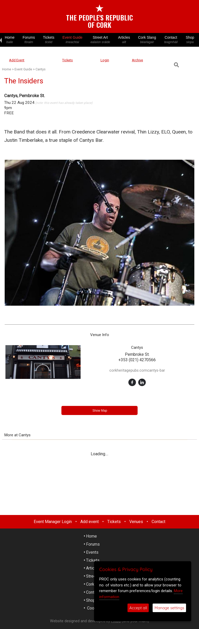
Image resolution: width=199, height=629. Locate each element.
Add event (89, 521)
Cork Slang (147, 39)
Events (92, 552)
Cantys (40, 69)
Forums (29, 39)
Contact (171, 39)
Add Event (16, 60)
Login (105, 60)
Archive (137, 60)
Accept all (138, 607)
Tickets (48, 39)
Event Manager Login (53, 521)
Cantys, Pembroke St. (24, 95)
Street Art (100, 39)
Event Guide (72, 39)
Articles (124, 39)
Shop (190, 39)
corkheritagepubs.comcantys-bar (137, 370)
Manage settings (169, 607)
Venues (136, 521)
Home (9, 39)
